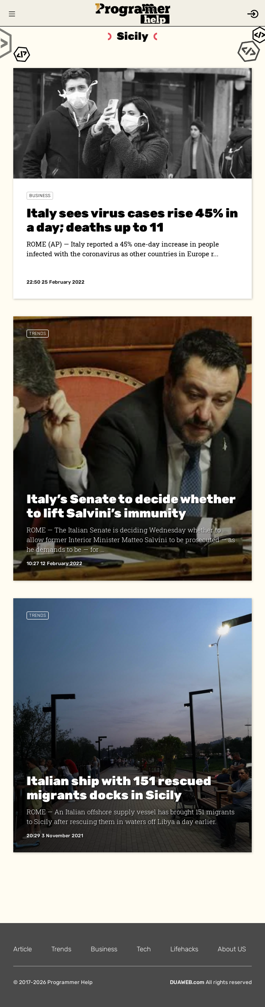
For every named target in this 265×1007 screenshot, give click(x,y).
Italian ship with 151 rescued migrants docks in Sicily (119, 788)
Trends (37, 333)
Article (22, 949)
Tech (144, 949)
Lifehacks (184, 949)
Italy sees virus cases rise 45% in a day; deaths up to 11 (132, 220)
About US (232, 949)
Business (39, 195)
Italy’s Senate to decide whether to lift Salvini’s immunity (131, 506)
